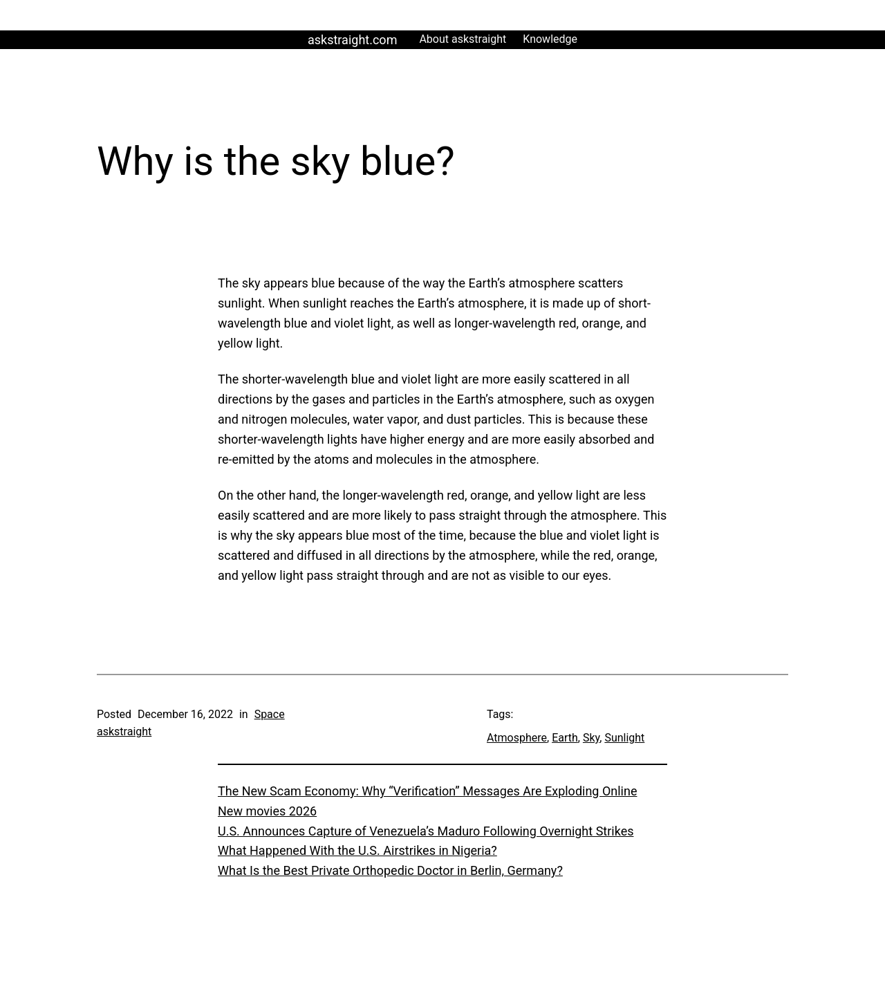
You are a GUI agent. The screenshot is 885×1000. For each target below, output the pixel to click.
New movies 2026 (267, 811)
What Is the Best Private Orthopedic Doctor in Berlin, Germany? (390, 870)
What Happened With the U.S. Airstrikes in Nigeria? (357, 850)
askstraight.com (352, 39)
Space (269, 714)
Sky (591, 737)
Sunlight (624, 737)
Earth (565, 737)
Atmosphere (517, 737)
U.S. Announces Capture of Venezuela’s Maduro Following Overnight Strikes (425, 831)
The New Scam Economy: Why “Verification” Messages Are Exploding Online (427, 791)
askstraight (124, 731)
